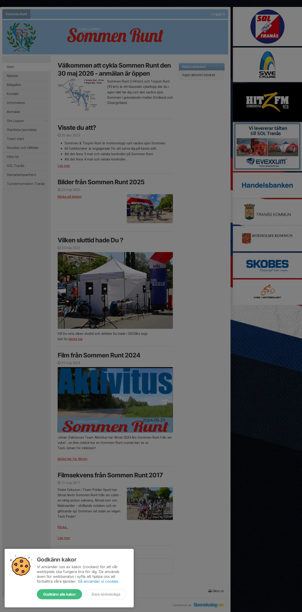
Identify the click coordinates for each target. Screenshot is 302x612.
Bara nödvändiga (106, 594)
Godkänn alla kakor (59, 594)
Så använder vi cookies (98, 581)
